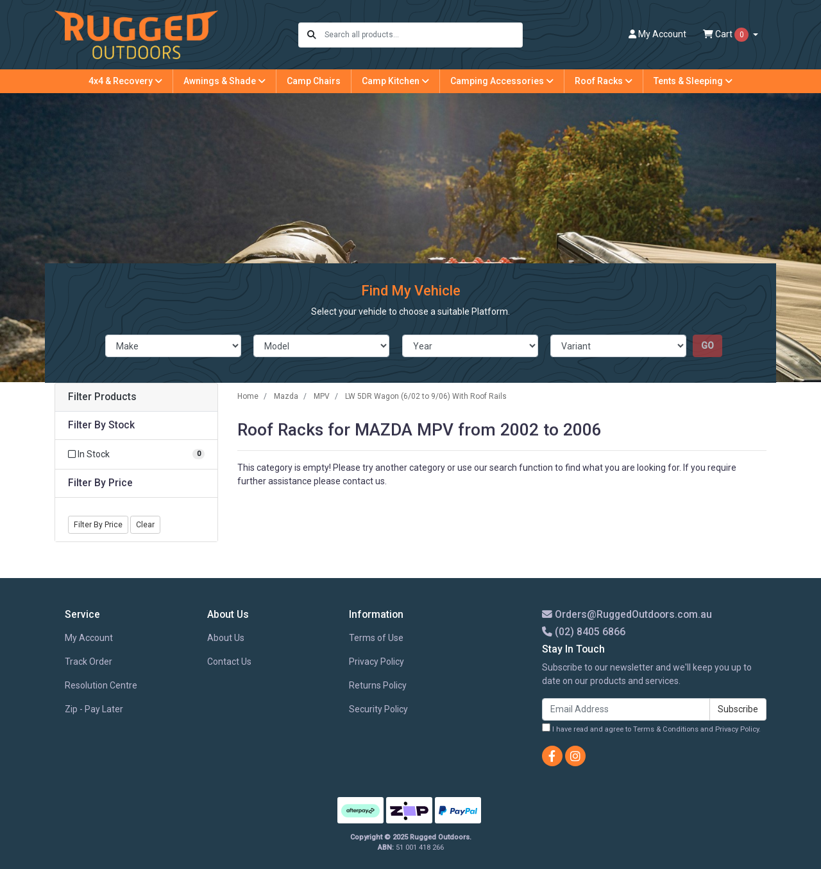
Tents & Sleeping (693, 81)
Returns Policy (378, 685)
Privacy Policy (376, 661)
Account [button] (657, 34)
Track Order (88, 661)
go (707, 345)
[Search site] (312, 35)
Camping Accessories (502, 81)
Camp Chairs (314, 81)
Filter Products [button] (102, 397)
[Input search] (423, 35)
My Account (89, 638)
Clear (145, 524)
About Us (225, 638)
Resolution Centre (101, 685)
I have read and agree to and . (651, 728)
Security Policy (378, 709)
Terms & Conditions (665, 729)
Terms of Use (376, 638)
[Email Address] (626, 709)
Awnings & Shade (224, 81)
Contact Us (229, 661)
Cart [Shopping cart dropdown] (726, 35)
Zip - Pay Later (94, 709)
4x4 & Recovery (125, 81)
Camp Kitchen (395, 81)
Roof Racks (603, 81)
